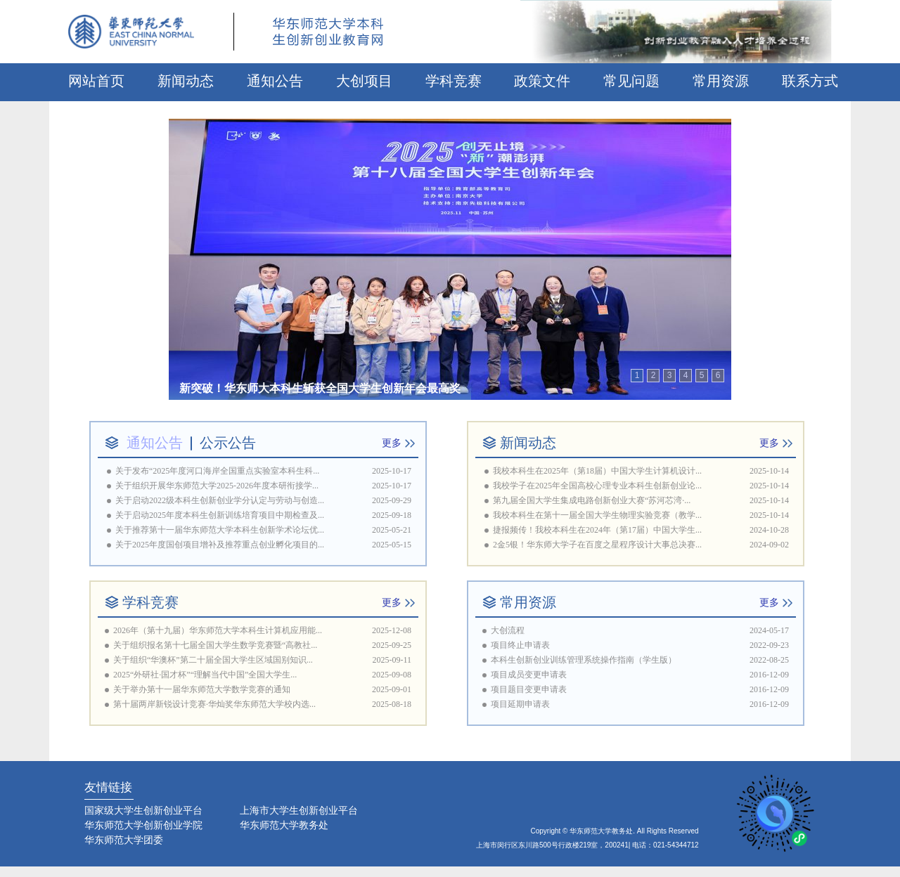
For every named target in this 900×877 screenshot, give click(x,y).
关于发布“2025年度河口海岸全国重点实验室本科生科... (217, 471)
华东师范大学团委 (123, 839)
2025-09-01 (391, 689)
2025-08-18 (391, 704)
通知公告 (155, 442)
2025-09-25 (391, 645)
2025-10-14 (769, 471)
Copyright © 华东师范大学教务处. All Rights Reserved (615, 831)
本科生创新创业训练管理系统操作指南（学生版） (583, 660)
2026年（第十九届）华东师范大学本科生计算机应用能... (217, 630)
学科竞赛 (150, 602)
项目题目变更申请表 (529, 689)
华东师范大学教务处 (284, 825)
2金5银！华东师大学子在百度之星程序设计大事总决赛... (597, 545)
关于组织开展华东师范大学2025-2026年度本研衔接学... (217, 486)
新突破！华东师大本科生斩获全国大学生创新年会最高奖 (320, 388)
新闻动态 (528, 442)
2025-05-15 (391, 545)
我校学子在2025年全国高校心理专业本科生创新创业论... (597, 486)
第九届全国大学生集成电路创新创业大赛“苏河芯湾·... (591, 500)
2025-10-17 (391, 471)
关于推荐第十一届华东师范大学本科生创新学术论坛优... (219, 530)
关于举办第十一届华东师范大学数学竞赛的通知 (201, 689)
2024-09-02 (769, 545)
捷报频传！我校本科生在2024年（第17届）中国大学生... (597, 530)
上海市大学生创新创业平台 (299, 810)
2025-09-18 (391, 515)
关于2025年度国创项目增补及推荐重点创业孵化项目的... (219, 545)
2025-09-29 (391, 500)
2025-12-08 (391, 630)
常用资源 (528, 602)
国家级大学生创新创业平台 (143, 810)
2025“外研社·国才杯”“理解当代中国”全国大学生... (205, 675)
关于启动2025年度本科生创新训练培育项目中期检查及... (219, 515)
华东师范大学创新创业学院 (143, 825)
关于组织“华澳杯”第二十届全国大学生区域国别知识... (213, 660)
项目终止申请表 (520, 645)
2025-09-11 (391, 660)
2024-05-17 (769, 630)
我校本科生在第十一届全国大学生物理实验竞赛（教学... (597, 515)
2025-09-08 (391, 675)
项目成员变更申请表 (529, 675)
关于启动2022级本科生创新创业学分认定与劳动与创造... (219, 500)
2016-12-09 (769, 675)
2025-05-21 (391, 530)
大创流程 (508, 630)
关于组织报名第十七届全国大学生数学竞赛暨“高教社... (215, 645)
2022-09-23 (769, 645)
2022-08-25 (769, 660)
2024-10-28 (769, 530)
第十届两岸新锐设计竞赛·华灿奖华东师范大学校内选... (214, 704)
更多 (391, 443)
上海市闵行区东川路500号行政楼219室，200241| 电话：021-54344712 (587, 845)
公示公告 (228, 442)
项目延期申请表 (520, 704)
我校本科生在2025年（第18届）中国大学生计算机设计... (597, 471)
